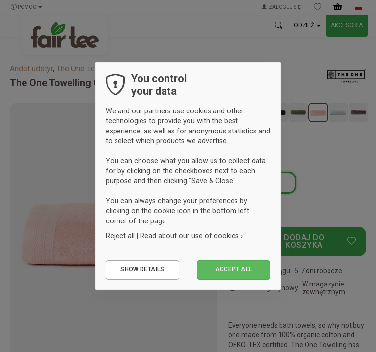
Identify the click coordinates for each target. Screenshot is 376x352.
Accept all (233, 269)
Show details (142, 269)
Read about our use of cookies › (191, 236)
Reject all (120, 236)
